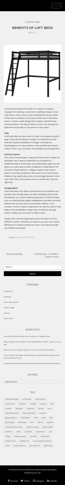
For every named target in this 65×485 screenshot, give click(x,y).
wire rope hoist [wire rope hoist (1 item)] (34, 446)
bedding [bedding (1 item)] (33, 404)
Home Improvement (11, 302)
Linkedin (52, 481)
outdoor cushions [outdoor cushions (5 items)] (33, 427)
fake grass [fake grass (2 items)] (30, 408)
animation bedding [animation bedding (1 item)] (12, 399)
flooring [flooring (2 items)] (41, 408)
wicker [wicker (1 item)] (7, 446)
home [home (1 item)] (44, 418)
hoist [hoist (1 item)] (36, 418)
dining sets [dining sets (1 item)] (19, 408)
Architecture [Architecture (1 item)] (26, 399)
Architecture (8, 291)
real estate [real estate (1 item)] (28, 432)
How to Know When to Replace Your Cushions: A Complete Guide (27, 336)
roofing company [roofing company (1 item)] (20, 436)
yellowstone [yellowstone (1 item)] (48, 446)
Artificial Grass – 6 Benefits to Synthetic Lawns (47, 255)
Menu (57, 6)
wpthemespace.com (32, 472)
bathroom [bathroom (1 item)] (22, 404)
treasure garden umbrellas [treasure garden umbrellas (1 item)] (42, 441)
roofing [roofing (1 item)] (7, 436)
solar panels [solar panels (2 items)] (45, 436)
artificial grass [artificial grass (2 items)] (40, 399)
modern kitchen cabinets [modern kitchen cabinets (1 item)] (14, 427)
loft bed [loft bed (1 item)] (40, 422)
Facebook (13, 481)
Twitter (25, 481)
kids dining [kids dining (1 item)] (22, 422)
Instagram (38, 481)
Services (7, 313)
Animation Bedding (14, 254)
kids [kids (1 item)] (51, 418)
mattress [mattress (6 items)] (50, 422)
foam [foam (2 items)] (49, 408)
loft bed (31, 238)
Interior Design (34, 22)
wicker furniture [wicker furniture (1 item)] (19, 446)
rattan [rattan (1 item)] (18, 432)
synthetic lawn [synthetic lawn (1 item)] (10, 441)
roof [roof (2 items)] (50, 432)
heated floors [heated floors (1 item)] (25, 418)
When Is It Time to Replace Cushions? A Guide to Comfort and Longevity (29, 350)
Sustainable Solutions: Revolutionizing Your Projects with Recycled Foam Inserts (32, 363)
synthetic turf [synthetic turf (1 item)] (24, 441)
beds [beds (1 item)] (52, 404)
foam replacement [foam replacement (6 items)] (29, 413)
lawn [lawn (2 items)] (32, 422)
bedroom (19, 238)
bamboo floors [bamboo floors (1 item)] (10, 404)
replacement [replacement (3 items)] (40, 432)
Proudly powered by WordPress (21, 469)
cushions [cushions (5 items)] (8, 408)
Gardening (7, 297)
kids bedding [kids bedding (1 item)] (9, 422)
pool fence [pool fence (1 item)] (8, 432)
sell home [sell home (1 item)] (33, 436)
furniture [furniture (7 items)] (42, 413)
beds (25, 238)
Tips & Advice (9, 318)
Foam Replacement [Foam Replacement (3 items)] (12, 413)
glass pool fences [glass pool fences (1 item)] (11, 418)
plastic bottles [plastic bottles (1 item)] (48, 427)
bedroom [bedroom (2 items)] (43, 404)
